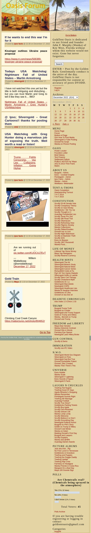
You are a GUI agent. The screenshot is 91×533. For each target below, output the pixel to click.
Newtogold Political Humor (65, 422)
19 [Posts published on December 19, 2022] (56, 118)
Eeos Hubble (59, 372)
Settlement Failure (61, 159)
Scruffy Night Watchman (64, 234)
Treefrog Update (61, 459)
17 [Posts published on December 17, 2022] (79, 114)
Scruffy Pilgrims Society (64, 225)
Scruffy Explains (61, 437)
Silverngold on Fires (62, 357)
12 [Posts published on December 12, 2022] (56, 114)
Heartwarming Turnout (63, 192)
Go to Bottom (70, 35)
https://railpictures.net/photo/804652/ (25, 321)
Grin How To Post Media (64, 137)
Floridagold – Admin (62, 177)
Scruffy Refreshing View (64, 223)
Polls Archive (59, 512)
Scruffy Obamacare (62, 221)
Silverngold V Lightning (64, 377)
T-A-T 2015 (59, 197)
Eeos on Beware (61, 240)
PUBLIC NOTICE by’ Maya (65, 162)
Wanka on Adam (61, 431)
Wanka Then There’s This (65, 366)
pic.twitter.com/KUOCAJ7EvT (30, 253)
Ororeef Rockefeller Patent (65, 361)
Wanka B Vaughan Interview (66, 290)
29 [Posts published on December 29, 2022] (70, 121)
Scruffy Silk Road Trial (63, 219)
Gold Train (12, 278)
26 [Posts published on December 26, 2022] (56, 121)
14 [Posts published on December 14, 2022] (65, 114)
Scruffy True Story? (62, 403)
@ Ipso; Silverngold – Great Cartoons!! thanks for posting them (26, 120)
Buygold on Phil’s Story (64, 425)
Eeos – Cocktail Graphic (64, 175)
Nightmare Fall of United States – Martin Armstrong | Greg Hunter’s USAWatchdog (26, 105)
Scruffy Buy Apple (61, 407)
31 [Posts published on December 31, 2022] (79, 121)
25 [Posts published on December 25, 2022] (83, 118)
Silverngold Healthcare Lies (65, 288)
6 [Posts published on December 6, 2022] (60, 111)
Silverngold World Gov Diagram (67, 355)
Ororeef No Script (61, 142)
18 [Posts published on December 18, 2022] (83, 114)
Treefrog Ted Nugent (62, 388)
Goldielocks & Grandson (64, 453)
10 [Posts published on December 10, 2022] (79, 111)
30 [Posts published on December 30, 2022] (75, 121)
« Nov (56, 124)
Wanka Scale (59, 375)
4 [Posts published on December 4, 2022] (83, 108)
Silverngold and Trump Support (67, 313)
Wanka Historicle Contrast (65, 328)
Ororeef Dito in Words (63, 330)
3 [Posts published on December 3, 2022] (78, 108)
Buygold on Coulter (62, 310)
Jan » (66, 124)
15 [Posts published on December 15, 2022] (70, 114)
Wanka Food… (60, 244)
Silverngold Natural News (64, 267)
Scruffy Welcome (61, 416)
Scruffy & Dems (60, 341)
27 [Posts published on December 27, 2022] (60, 121)
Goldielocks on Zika (62, 293)
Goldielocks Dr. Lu (61, 282)
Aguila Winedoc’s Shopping (65, 392)
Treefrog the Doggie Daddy (65, 457)
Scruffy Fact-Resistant (63, 409)
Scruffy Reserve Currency (65, 256)
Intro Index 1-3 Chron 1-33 (65, 301)
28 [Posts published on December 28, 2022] (65, 121)
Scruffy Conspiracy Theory (65, 206)
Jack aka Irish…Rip (62, 449)
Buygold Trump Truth (63, 308)
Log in (57, 90)
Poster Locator (60, 151)
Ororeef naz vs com (62, 231)
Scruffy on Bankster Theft (64, 236)
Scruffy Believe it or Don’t (64, 418)
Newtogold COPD (61, 286)
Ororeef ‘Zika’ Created (63, 363)
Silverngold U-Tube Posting (65, 140)
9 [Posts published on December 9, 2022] (74, 111)
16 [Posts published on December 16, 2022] (75, 114)
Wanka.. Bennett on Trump (65, 317)
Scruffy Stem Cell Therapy (65, 277)
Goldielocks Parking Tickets (65, 405)
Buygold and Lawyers (63, 435)
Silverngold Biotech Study (65, 264)
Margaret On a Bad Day (64, 468)
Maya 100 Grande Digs (64, 470)
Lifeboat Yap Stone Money (65, 251)
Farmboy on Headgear (63, 464)
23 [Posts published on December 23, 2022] (75, 118)
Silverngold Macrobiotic (64, 284)
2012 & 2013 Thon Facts (64, 164)
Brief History (59, 155)
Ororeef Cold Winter (62, 429)
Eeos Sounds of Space (63, 379)
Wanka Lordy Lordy (62, 414)
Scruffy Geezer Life (62, 412)
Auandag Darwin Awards (64, 442)
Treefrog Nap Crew (62, 462)
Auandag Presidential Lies (65, 214)
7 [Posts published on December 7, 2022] (65, 111)
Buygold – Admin (61, 173)
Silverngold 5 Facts (62, 381)
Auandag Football (61, 401)
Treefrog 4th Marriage (63, 399)
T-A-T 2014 (59, 194)
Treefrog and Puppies (63, 455)
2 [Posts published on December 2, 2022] (74, 108)
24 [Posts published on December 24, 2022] (79, 118)
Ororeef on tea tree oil (63, 295)
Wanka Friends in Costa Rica (66, 466)
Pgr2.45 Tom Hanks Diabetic (66, 273)
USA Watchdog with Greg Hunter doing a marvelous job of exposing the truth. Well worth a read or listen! (26, 139)
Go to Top (45, 332)
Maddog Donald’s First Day (65, 433)
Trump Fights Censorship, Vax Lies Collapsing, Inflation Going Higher (25, 163)
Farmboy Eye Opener (63, 332)
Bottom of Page (60, 135)
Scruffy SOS (59, 238)
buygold (57, 531)
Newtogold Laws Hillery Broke (66, 334)
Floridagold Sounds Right (64, 396)
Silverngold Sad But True (64, 359)
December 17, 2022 (24, 266)
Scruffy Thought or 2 (62, 212)
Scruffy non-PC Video (63, 348)
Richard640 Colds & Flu (64, 271)
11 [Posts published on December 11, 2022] (83, 111)
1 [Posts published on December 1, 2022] (70, 108)
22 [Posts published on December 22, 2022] (70, 118)
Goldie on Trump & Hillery (65, 427)
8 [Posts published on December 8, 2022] (70, 111)
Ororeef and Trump (62, 319)
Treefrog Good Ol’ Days (64, 390)
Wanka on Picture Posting (65, 144)
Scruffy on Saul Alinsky (63, 208)
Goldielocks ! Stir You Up (64, 210)
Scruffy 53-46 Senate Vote (65, 203)
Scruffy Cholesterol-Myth (64, 280)
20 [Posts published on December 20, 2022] (60, 118)
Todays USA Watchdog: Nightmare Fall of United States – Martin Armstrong (26, 75)
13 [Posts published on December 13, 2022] (60, 114)
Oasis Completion (61, 190)
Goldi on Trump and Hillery (65, 315)
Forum (57, 133)
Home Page (59, 131)
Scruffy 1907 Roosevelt (64, 242)
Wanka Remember (62, 394)
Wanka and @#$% (62, 440)
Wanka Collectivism (62, 227)
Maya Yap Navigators (63, 253)
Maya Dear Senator (62, 326)
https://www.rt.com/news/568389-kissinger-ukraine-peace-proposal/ (23, 60)
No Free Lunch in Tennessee (66, 451)
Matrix (57, 166)
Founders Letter (61, 153)
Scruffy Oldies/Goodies (64, 229)
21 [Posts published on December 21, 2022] (65, 118)
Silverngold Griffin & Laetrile (66, 275)
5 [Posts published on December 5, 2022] (55, 111)
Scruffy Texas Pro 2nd (63, 216)
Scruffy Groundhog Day (64, 420)
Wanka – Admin (60, 181)
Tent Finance (59, 157)
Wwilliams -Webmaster (63, 183)
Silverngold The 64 (62, 262)
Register (57, 88)
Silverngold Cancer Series (65, 269)
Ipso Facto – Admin (62, 179)
